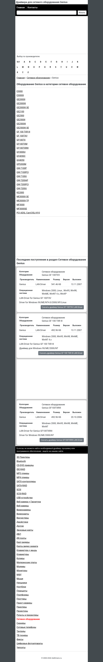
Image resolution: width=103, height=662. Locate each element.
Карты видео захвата (27, 546)
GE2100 (20, 111)
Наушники (22, 582)
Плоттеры (22, 599)
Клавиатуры (23, 554)
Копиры (21, 558)
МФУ (19, 574)
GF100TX (21, 140)
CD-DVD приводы (25, 465)
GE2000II (21, 99)
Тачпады (21, 631)
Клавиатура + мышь (27, 550)
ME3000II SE (23, 196)
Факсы (20, 639)
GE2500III (21, 123)
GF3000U (21, 152)
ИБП (19, 534)
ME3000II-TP (23, 200)
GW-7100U (22, 176)
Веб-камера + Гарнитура (29, 501)
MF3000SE (22, 208)
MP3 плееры (23, 473)
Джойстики (22, 522)
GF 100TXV (22, 136)
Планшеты (22, 591)
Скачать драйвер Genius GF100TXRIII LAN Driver (62, 440)
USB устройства (25, 497)
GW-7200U (22, 188)
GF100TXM (22, 144)
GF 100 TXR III (23, 132)
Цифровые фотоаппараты (30, 643)
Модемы (21, 566)
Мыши (20, 578)
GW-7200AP (22, 180)
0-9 (18, 62)
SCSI (19, 489)
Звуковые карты (25, 530)
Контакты (33, 7)
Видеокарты (23, 514)
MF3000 (21, 204)
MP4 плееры (23, 477)
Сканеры (21, 623)
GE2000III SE (23, 107)
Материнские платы (27, 562)
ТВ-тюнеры (22, 635)
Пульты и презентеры (28, 615)
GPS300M (21, 164)
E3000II (20, 95)
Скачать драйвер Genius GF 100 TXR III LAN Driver (61, 353)
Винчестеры (23, 518)
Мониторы (22, 570)
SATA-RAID (22, 485)
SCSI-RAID (21, 493)
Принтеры (22, 607)
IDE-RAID (21, 469)
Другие (20, 526)
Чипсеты (21, 647)
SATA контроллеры (26, 481)
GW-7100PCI (23, 172)
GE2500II (21, 119)
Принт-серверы (24, 603)
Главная (21, 7)
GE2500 (20, 115)
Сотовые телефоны (26, 627)
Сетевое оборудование (38, 78)
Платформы (23, 595)
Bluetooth (21, 461)
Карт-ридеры (23, 542)
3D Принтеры (23, 457)
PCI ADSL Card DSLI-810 (28, 212)
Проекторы (22, 611)
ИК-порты (21, 538)
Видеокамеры (24, 510)
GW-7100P (22, 168)
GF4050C (21, 156)
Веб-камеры (23, 505)
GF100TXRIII (23, 148)
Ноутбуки (21, 586)
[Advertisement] (51, 35)
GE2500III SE (23, 127)
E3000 (20, 91)
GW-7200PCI (23, 184)
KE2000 (20, 192)
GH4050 (20, 160)
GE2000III (21, 103)
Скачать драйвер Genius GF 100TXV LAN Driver (62, 307)
